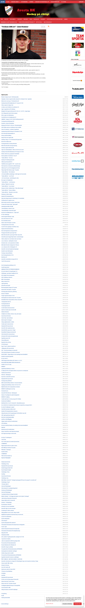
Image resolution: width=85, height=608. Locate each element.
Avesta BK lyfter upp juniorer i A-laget (8, 330)
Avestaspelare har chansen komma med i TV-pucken (11, 297)
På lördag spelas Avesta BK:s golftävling (9, 291)
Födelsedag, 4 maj (4, 478)
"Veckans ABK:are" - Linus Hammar (14, 26)
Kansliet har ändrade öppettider (7, 356)
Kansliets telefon (4, 451)
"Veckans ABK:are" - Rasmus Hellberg (8, 190)
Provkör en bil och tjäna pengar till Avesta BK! (9, 579)
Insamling (3, 474)
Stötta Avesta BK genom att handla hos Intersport (10, 352)
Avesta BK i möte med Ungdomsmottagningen (9, 249)
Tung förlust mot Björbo (5, 538)
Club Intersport (4, 520)
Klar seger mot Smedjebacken (6, 180)
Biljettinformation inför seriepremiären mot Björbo (10, 386)
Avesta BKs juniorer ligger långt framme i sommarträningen (12, 236)
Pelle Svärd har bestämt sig (6, 455)
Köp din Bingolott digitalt (6, 469)
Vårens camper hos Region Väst (7, 105)
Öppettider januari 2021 (5, 338)
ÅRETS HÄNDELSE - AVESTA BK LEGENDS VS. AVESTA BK (11, 559)
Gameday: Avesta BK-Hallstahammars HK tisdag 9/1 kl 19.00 (12, 151)
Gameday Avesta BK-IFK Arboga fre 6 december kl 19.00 (11, 131)
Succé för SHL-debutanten (6, 516)
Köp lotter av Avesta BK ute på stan (8, 376)
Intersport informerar (5, 565)
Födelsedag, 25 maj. (5, 463)
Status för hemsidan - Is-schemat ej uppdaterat (10, 129)
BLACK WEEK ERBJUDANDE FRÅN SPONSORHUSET (10, 362)
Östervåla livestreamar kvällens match (8, 409)
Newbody (3, 427)
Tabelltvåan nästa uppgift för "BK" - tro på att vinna (10, 163)
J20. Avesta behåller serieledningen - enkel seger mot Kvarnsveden (13, 174)
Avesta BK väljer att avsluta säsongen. (8, 508)
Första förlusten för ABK (5, 587)
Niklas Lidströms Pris (5, 281)
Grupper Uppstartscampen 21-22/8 (7, 295)
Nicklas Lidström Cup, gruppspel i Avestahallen (10, 153)
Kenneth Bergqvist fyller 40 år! (6, 467)
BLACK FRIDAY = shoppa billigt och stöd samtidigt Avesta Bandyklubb (14, 354)
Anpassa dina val (49, 603)
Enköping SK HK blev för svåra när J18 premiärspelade (11, 125)
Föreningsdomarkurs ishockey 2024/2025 (9, 143)
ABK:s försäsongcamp (5, 279)
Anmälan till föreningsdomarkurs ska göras (9, 411)
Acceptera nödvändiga (67, 603)
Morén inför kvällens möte (6, 141)
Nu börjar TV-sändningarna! (6, 437)
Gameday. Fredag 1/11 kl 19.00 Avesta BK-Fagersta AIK (11, 139)
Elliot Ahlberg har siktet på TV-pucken (8, 447)
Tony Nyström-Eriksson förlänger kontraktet (9, 494)
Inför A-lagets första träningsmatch (7, 275)
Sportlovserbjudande (5, 518)
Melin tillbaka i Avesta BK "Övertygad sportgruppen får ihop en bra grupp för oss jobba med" (18, 480)
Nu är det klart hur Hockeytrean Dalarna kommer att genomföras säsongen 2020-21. (16, 405)
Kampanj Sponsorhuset (5, 461)
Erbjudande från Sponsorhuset (7, 326)
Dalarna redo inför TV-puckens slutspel (8, 583)
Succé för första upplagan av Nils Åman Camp (10, 226)
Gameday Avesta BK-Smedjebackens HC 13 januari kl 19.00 (12, 103)
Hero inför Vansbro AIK (5, 567)
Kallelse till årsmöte (5, 311)
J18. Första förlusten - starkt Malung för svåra (10, 178)
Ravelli (2, 595)
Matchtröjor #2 (4, 257)
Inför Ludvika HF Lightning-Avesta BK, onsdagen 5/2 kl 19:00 (12, 536)
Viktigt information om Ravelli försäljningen (9, 589)
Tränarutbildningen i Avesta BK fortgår (8, 210)
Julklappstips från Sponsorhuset (7, 348)
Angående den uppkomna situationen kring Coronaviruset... (12, 514)
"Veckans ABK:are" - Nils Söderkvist (8, 172)
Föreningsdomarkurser (5, 303)
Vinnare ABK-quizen (5, 340)
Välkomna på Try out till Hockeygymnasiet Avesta (10, 167)
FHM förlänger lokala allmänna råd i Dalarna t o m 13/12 (11, 360)
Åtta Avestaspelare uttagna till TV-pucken (9, 287)
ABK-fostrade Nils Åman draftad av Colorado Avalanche (11, 382)
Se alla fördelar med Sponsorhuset (7, 307)
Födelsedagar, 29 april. (5, 482)
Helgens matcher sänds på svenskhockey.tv (9, 421)
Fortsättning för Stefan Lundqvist (7, 510)
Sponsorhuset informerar (6, 315)
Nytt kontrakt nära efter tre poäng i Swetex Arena (10, 202)
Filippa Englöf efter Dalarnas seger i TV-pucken (10, 169)
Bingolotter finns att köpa (6, 342)
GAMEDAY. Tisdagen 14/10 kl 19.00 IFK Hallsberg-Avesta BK (12, 119)
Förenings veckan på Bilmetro (6, 253)
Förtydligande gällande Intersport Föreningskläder (10, 585)
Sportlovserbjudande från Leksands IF (8, 522)
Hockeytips (3, 573)
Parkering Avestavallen (5, 597)
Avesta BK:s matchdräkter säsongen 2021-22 (9, 259)
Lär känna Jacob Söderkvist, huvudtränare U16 (10, 107)
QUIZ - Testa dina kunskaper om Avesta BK (9, 350)
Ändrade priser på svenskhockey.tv (7, 429)
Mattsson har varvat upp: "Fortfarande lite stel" (10, 101)
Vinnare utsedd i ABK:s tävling (7, 563)
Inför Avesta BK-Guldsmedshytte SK (8, 133)
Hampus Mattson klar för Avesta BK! (8, 500)
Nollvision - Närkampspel (6, 374)
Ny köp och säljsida (5, 293)
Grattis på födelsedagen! (6, 486)
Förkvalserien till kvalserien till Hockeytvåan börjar (10, 530)
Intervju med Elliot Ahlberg (6, 135)
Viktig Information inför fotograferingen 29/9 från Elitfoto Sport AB (13, 413)
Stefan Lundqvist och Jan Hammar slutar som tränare (11, 238)
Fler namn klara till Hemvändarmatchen (8, 542)
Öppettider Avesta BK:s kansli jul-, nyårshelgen (10, 557)
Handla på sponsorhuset (6, 372)
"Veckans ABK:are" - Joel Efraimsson (8, 182)
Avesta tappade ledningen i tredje (7, 216)
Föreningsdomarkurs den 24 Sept (7, 224)
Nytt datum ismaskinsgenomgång (7, 417)
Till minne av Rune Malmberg (6, 571)
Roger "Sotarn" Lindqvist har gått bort (8, 346)
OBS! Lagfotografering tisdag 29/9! (8, 415)
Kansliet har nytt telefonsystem (7, 251)
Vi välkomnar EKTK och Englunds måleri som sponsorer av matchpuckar (14, 370)
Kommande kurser (4, 390)
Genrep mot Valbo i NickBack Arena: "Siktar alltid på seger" (12, 188)
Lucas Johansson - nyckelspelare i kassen (9, 240)
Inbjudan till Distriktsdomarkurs (7, 228)
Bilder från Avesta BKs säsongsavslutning (9, 145)
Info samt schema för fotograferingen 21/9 (9, 271)
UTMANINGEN (4, 443)
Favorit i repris (4, 526)
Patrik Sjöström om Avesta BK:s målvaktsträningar (10, 165)
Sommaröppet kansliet (5, 305)
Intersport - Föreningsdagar (6, 502)
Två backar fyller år (5, 484)
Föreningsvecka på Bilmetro (6, 380)
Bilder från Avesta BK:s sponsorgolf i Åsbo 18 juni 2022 (11, 234)
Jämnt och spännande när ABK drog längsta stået (10, 540)
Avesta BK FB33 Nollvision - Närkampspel (9, 392)
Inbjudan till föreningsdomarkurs (7, 196)
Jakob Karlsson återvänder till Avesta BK (9, 498)
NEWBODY (3, 366)
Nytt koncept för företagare (6, 319)
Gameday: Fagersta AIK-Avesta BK (7, 147)
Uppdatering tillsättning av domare (7, 368)
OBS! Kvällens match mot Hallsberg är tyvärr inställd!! (11, 127)
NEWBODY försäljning (5, 396)
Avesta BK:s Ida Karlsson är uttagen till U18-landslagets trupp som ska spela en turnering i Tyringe (19, 561)
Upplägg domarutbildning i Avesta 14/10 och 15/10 (10, 384)
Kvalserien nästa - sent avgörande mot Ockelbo (10, 242)
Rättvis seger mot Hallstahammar (7, 115)
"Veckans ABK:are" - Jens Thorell (7, 176)
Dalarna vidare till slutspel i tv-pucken (8, 222)
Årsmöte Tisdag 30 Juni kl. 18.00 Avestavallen (9, 97)
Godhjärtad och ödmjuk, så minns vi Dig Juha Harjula (11, 313)
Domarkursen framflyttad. (6, 401)
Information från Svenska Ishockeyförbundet (9, 336)
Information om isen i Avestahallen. (7, 506)
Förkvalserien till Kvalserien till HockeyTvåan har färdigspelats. (13, 524)
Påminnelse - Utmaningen (6, 449)
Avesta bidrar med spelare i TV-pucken (8, 289)
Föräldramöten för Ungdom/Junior (7, 200)
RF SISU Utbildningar (5, 214)
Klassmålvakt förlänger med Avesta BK (8, 332)
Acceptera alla (78, 603)
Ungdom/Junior (15, 1)
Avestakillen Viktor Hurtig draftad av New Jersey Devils (11, 299)
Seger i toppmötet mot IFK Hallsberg (8, 109)
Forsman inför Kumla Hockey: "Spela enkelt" (9, 204)
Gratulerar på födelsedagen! (6, 490)
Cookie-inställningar (5, 603)
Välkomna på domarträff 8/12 (6, 161)
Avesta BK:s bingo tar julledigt (7, 546)
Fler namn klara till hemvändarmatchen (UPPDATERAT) (11, 555)
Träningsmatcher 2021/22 (6, 301)
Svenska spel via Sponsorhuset (7, 324)
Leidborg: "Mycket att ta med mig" (7, 184)
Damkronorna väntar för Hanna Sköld (8, 569)
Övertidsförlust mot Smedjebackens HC (8, 117)
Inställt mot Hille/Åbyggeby (6, 419)
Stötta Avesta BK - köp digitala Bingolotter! (9, 488)
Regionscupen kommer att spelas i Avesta (9, 445)
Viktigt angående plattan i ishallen (7, 321)
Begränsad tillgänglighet (6, 457)
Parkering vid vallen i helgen (6, 194)
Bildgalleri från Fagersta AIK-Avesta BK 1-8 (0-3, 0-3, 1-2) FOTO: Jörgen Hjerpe (15, 111)
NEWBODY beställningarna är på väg (8, 388)
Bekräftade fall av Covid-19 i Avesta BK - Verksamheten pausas (13, 403)
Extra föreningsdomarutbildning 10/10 (8, 265)
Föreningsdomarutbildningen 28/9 (7, 121)
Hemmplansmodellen (5, 534)
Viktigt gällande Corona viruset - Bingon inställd (10, 512)
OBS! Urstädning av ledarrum (6, 277)
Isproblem (3, 575)
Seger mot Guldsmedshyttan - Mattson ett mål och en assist (12, 149)
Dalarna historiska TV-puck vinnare (7, 581)
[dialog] (64, 601)
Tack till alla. (3, 439)
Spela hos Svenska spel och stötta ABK (8, 309)
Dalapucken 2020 (4, 532)
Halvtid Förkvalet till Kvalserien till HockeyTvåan (10, 528)
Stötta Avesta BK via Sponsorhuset (8, 334)
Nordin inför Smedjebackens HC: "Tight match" (10, 212)
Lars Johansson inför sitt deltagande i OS (9, 246)
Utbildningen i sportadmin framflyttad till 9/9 (9, 273)
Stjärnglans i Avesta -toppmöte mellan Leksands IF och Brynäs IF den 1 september (16, 99)
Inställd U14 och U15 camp (6, 364)
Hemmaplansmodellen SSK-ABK (7, 206)
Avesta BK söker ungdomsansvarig (7, 328)
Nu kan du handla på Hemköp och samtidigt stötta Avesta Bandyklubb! (14, 425)
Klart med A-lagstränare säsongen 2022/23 (9, 230)
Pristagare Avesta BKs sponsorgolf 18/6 (8, 232)
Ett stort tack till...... (5, 358)
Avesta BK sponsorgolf (5, 285)
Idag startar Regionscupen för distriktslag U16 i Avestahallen (12, 198)
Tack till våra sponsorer (5, 261)
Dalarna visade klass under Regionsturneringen (10, 431)
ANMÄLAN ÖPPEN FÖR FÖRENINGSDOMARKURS (10, 269)
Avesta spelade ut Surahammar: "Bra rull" (9, 155)
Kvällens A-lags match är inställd (7, 553)
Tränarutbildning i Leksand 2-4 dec (7, 208)
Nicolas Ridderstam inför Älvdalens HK (8, 544)
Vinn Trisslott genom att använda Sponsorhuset (10, 441)
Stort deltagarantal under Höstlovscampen (9, 113)
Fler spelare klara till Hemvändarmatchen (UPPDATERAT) (11, 549)
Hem (2, 1)
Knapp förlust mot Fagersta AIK (7, 137)
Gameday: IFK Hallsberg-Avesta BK (7, 159)
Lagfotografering (4, 283)
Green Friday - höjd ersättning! (7, 317)
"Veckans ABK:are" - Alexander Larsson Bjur (9, 192)
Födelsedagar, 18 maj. (5, 471)
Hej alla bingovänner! (5, 267)
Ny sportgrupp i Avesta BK (6, 504)
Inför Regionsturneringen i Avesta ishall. (8, 433)
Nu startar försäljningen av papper (7, 407)
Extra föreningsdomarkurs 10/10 (7, 255)
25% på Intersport (4, 344)
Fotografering (4, 593)
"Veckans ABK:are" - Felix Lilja (6, 157)
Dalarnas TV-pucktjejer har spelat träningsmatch (10, 394)
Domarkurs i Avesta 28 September (7, 123)
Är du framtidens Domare (6, 220)
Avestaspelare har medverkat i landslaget (9, 551)
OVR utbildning (4, 423)
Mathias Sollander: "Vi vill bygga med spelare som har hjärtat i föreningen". (15, 496)
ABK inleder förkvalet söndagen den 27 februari (10, 244)
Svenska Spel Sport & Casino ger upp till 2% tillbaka (11, 399)
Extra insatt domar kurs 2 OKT (7, 218)
